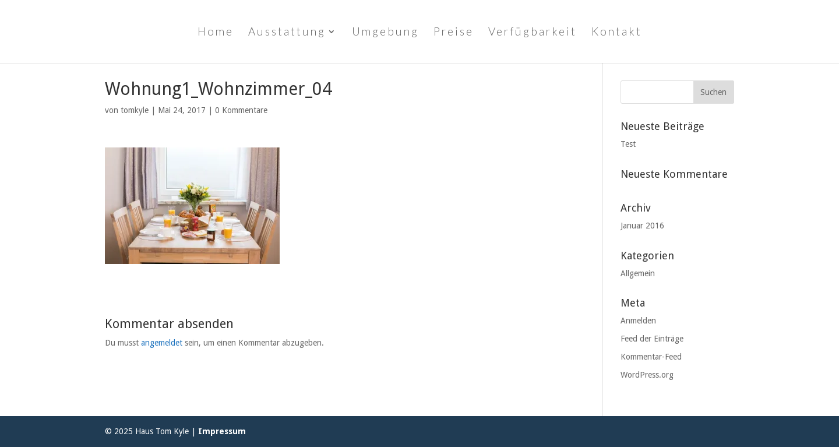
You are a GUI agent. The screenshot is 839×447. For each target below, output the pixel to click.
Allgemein (638, 273)
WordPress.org (647, 374)
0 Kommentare (241, 110)
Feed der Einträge (652, 338)
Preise (453, 32)
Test (628, 144)
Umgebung (385, 32)
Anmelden (638, 320)
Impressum (222, 431)
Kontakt (616, 32)
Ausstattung (287, 32)
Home (216, 32)
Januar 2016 (642, 225)
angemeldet (161, 342)
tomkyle (135, 110)
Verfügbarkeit (532, 32)
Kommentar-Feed (651, 356)
